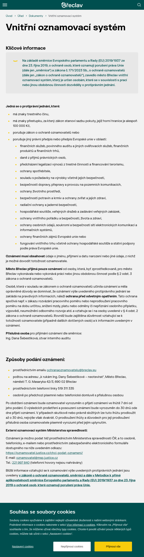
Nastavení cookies (22, 546)
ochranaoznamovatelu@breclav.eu (71, 370)
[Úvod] (9, 16)
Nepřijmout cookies (72, 546)
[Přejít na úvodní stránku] (72, 5)
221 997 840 (21, 463)
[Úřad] (21, 16)
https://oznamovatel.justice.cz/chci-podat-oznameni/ (44, 453)
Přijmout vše (113, 546)
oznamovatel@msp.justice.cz (37, 458)
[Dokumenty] (36, 16)
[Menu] (5, 5)
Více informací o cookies (81, 524)
